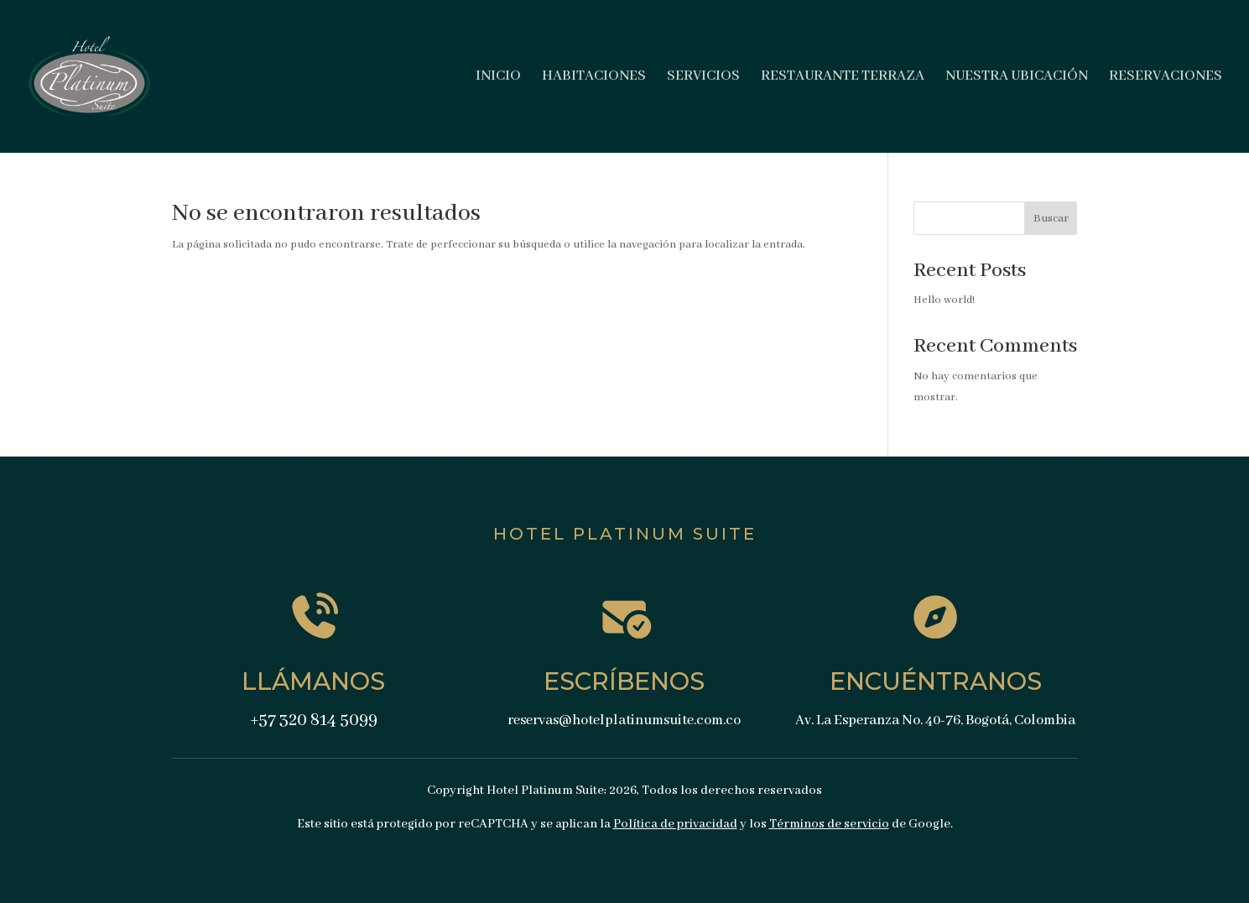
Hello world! (944, 300)
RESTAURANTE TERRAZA (842, 77)
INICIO (498, 77)
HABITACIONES (594, 77)
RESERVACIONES (1165, 77)
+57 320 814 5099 (313, 720)
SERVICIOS (703, 77)
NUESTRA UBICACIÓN (1016, 77)
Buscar (1051, 218)
